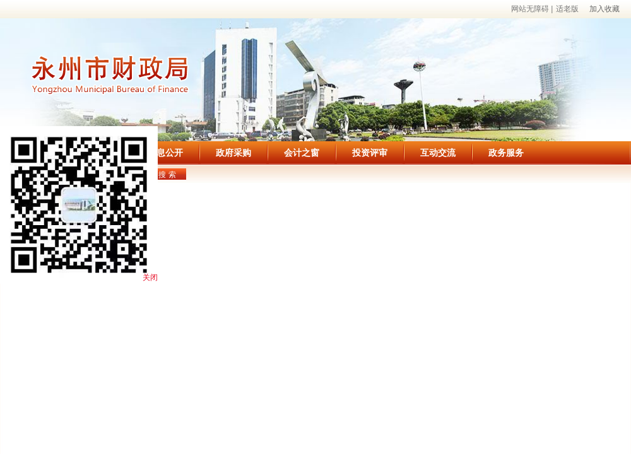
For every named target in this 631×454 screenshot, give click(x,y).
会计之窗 (301, 153)
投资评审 (369, 153)
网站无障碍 (530, 8)
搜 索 (166, 174)
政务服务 (506, 153)
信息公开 (165, 153)
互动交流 (438, 153)
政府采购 (233, 153)
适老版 (567, 8)
